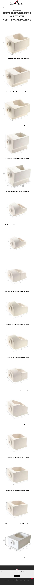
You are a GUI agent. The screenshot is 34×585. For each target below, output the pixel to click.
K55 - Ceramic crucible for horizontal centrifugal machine (17, 424)
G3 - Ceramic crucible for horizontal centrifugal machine (17, 224)
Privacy (13, 582)
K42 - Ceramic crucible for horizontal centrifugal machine (17, 324)
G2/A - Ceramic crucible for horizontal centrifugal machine (17, 191)
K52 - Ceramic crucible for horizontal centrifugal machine (17, 390)
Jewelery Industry (12, 24)
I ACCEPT (17, 575)
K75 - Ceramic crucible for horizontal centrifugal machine (17, 557)
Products (7, 24)
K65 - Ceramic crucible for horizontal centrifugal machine (17, 490)
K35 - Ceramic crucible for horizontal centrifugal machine (17, 291)
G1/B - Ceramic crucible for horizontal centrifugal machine (17, 125)
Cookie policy (19, 582)
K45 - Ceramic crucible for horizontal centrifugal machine (17, 357)
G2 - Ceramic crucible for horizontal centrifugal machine (17, 158)
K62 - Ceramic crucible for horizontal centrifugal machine (17, 457)
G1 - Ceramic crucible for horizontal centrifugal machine (17, 58)
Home (4, 24)
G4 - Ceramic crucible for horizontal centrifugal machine (17, 258)
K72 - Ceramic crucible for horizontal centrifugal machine (17, 523)
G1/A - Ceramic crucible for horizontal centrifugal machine (17, 91)
